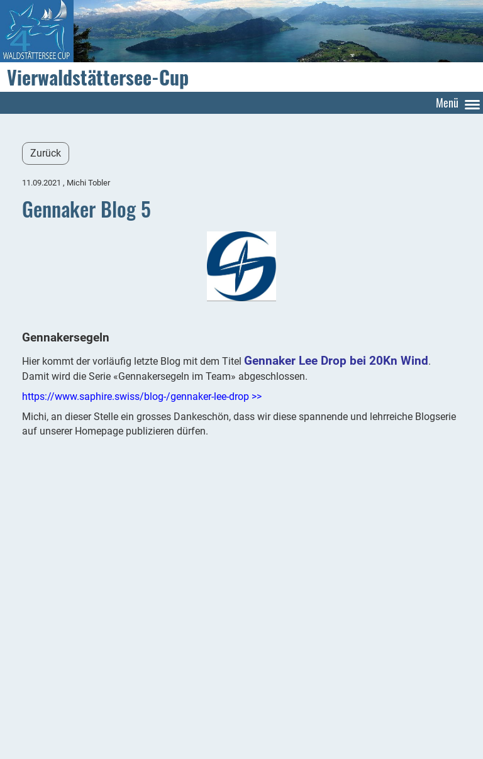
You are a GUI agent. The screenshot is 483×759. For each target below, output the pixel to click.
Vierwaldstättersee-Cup (98, 77)
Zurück (45, 153)
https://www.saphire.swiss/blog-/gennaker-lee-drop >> (142, 396)
